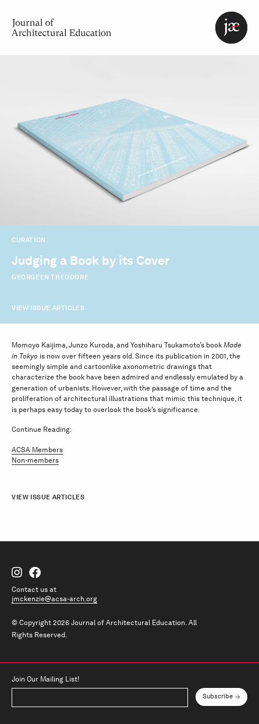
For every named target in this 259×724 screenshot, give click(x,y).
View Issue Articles (48, 308)
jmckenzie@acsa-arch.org (54, 598)
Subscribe (218, 696)
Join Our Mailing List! (45, 679)
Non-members (35, 460)
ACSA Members (37, 449)
